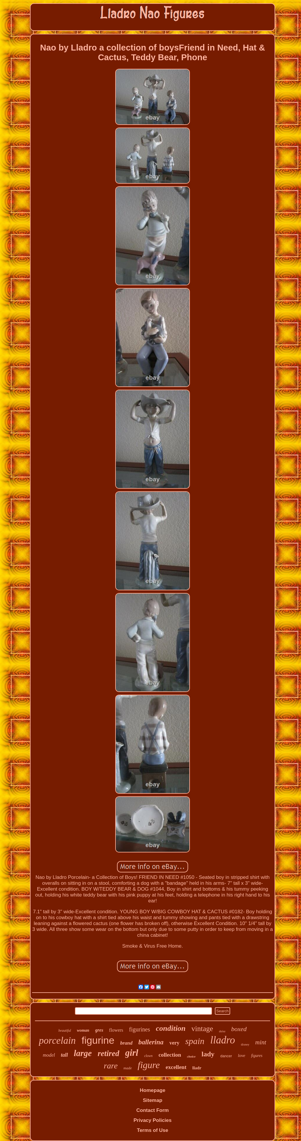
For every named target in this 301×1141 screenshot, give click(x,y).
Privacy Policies (152, 1120)
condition (170, 1028)
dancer (226, 1056)
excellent (176, 1067)
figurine (98, 1040)
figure (149, 1065)
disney (245, 1044)
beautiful (64, 1030)
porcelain (57, 1040)
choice (191, 1056)
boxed (239, 1029)
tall (64, 1055)
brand (126, 1043)
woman (83, 1030)
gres (99, 1030)
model (49, 1055)
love (241, 1055)
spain (194, 1041)
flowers (116, 1030)
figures (256, 1055)
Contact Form (152, 1110)
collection (169, 1055)
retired (108, 1053)
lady (207, 1054)
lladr (196, 1067)
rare (111, 1065)
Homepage (152, 1090)
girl (131, 1053)
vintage (202, 1029)
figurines (139, 1029)
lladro (222, 1040)
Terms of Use (152, 1130)
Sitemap (152, 1100)
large (83, 1053)
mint (260, 1042)
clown (148, 1056)
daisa (222, 1031)
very (174, 1043)
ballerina (151, 1042)
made (127, 1068)
